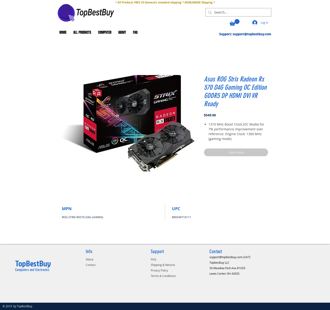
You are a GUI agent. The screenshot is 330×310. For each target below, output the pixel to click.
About (89, 259)
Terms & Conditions (163, 276)
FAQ (153, 259)
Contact (91, 265)
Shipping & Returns (163, 265)
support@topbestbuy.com (252, 34)
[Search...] (237, 12)
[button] (234, 22)
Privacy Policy (159, 270)
